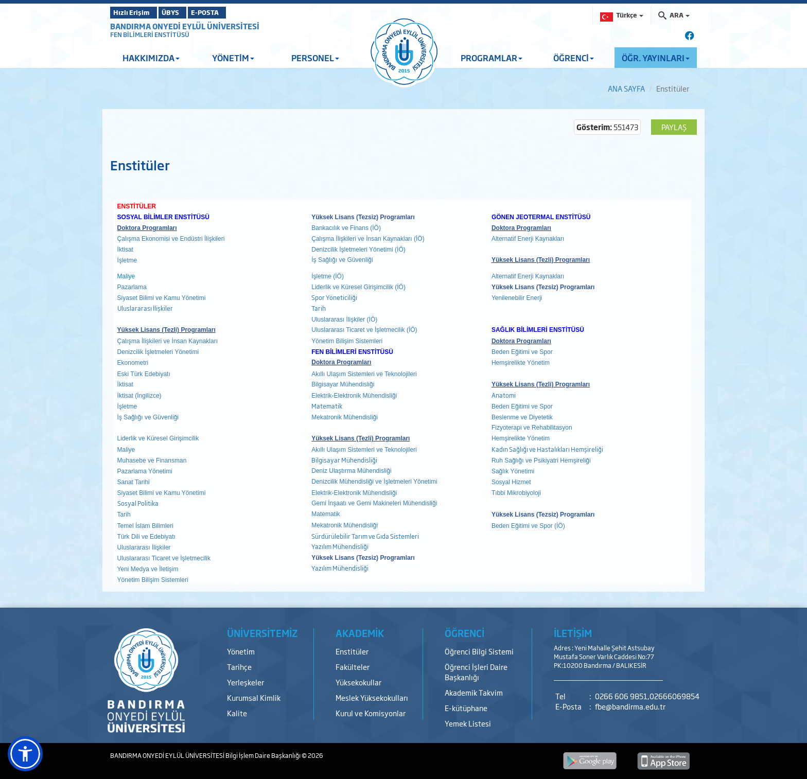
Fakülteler (353, 666)
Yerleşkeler (245, 682)
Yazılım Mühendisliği (340, 546)
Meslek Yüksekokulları (372, 697)
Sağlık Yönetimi (513, 471)
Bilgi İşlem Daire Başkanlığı (263, 755)
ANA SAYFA (626, 88)
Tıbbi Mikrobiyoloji (516, 493)
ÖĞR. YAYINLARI (656, 57)
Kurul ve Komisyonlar (371, 712)
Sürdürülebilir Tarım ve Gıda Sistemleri (365, 536)
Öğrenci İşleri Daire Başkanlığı (476, 671)
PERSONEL (315, 57)
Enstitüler (352, 651)
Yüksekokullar (358, 682)
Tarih (318, 308)
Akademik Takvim (474, 692)
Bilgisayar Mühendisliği (344, 460)
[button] (25, 754)
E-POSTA (234, 12)
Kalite (237, 712)
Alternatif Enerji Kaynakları (528, 238)
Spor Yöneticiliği (334, 297)
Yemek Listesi (468, 723)
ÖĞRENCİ (573, 57)
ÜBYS (186, 12)
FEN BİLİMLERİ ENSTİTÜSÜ (149, 34)
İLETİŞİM (573, 633)
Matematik (327, 406)
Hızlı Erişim (135, 12)
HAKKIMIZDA (151, 57)
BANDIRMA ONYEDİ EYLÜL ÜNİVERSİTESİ (184, 26)
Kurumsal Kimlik (253, 697)
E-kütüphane (466, 707)
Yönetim (241, 651)
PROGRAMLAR (491, 57)
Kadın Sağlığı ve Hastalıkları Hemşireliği (547, 449)
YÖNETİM (233, 57)
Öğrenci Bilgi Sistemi (479, 651)
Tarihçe (239, 666)
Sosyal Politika (138, 503)
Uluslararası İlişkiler (145, 308)
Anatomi (504, 395)
